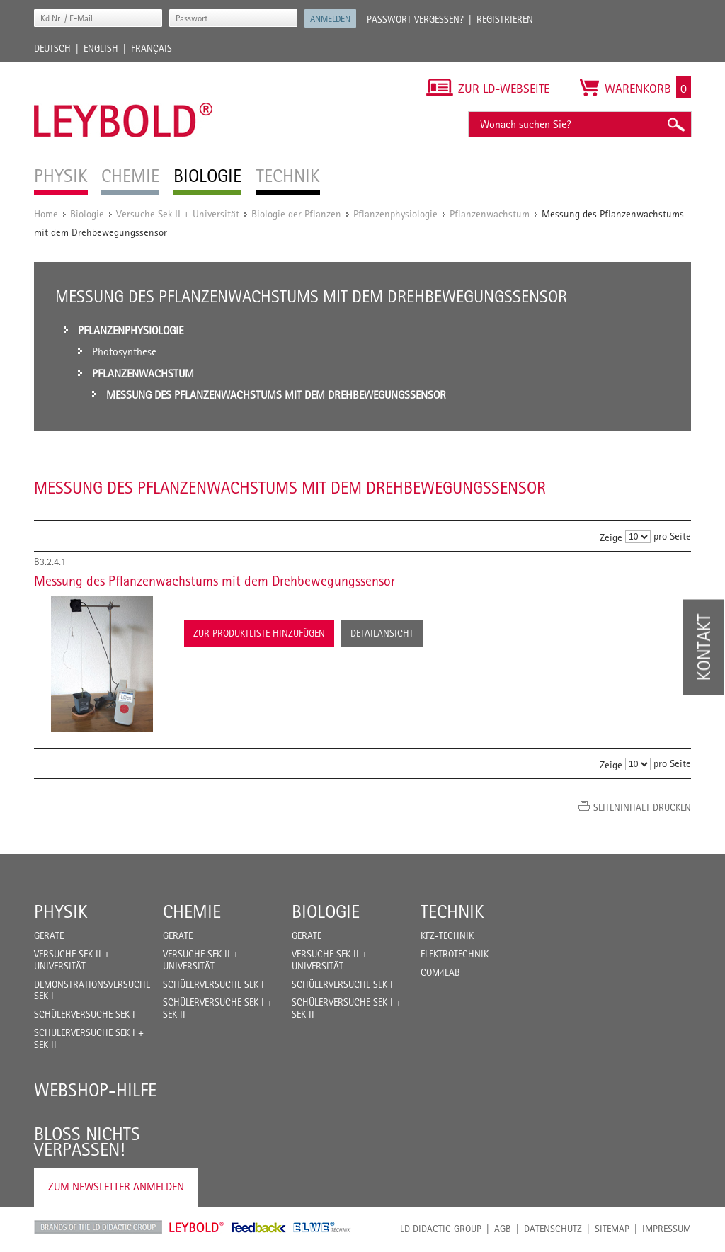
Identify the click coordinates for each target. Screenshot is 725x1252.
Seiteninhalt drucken (642, 807)
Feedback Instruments (259, 1227)
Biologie (87, 213)
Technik (452, 911)
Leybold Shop (196, 1227)
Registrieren (504, 19)
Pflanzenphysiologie (395, 213)
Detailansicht (381, 633)
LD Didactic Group (440, 1228)
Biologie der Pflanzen (296, 213)
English (101, 48)
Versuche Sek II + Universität (177, 213)
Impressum (666, 1228)
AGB (502, 1228)
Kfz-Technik (447, 935)
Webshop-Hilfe (95, 1089)
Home (46, 213)
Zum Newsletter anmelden (116, 1186)
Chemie (192, 911)
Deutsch (52, 48)
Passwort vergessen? (415, 19)
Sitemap (612, 1228)
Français (151, 48)
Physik (61, 911)
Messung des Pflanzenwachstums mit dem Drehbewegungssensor (214, 580)
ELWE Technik (322, 1227)
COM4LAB (440, 972)
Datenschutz (553, 1228)
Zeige (611, 537)
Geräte (49, 935)
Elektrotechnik (455, 954)
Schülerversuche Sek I (84, 1014)
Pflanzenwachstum (490, 213)
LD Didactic (98, 1227)
